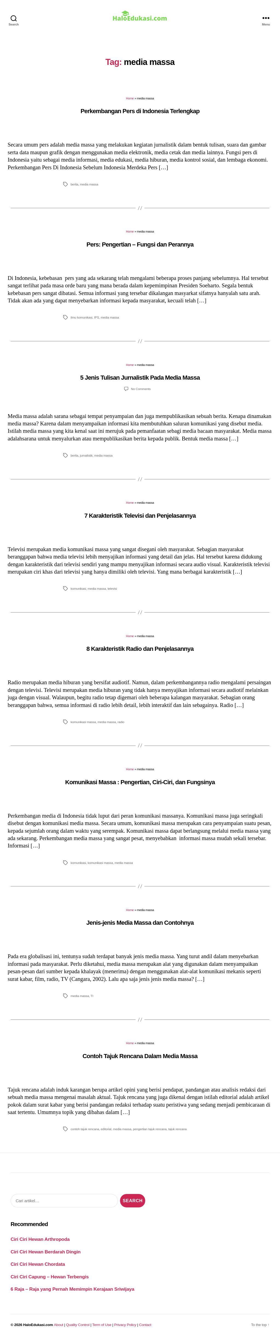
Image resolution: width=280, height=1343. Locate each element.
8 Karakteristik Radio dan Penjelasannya (140, 652)
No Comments (141, 392)
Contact (145, 1329)
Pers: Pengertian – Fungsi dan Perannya (139, 248)
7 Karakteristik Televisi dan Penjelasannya (140, 519)
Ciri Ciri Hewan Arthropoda (40, 1243)
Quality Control (77, 1329)
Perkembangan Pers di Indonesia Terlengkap (139, 114)
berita (74, 188)
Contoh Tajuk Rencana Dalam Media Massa (140, 1059)
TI (92, 999)
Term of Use (101, 1329)
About (58, 1329)
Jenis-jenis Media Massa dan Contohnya (140, 926)
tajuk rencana (177, 1133)
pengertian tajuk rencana (150, 1133)
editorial (106, 1133)
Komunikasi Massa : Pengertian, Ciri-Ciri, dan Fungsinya (140, 785)
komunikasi (78, 592)
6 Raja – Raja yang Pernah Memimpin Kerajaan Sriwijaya (72, 1293)
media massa (89, 188)
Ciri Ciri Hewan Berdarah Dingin (46, 1255)
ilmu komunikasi (81, 321)
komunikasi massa (83, 726)
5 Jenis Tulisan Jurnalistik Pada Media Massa (140, 381)
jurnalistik (86, 459)
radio (121, 726)
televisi (112, 592)
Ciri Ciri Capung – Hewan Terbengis (50, 1280)
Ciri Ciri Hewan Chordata (38, 1268)
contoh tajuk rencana (85, 1133)
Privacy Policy (125, 1329)
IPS (96, 321)
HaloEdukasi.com (38, 1329)
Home (130, 102)
